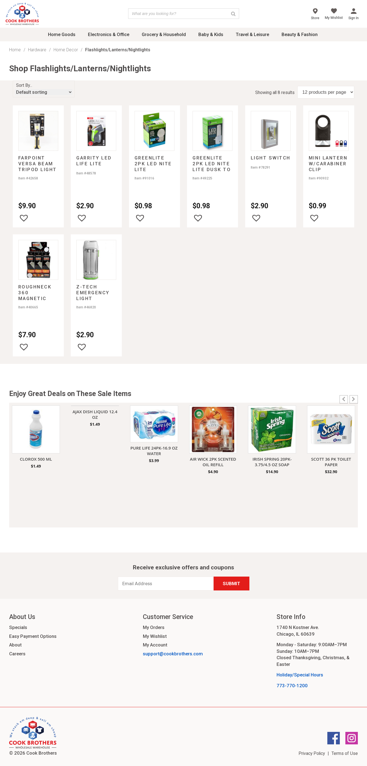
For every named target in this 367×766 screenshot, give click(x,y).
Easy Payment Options (33, 636)
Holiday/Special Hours (300, 675)
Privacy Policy (311, 753)
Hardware (37, 49)
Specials (18, 627)
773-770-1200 (292, 685)
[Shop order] (43, 92)
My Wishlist (155, 636)
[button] (23, 218)
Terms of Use (344, 753)
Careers (17, 653)
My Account (155, 645)
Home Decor (66, 49)
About (15, 645)
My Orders (153, 627)
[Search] (233, 14)
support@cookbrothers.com (173, 653)
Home (15, 49)
